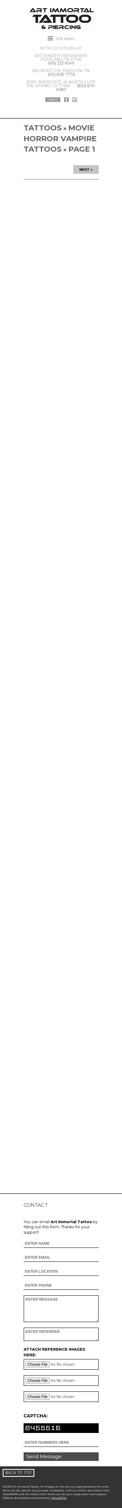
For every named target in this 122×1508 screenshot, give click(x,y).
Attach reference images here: (54, 1352)
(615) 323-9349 (61, 63)
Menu (65, 39)
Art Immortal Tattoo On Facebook (66, 99)
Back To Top (18, 1472)
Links (53, 99)
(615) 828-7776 (61, 74)
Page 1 (81, 149)
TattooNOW (59, 1498)
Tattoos (43, 127)
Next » (86, 169)
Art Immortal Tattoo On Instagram (74, 99)
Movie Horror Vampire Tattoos (60, 138)
